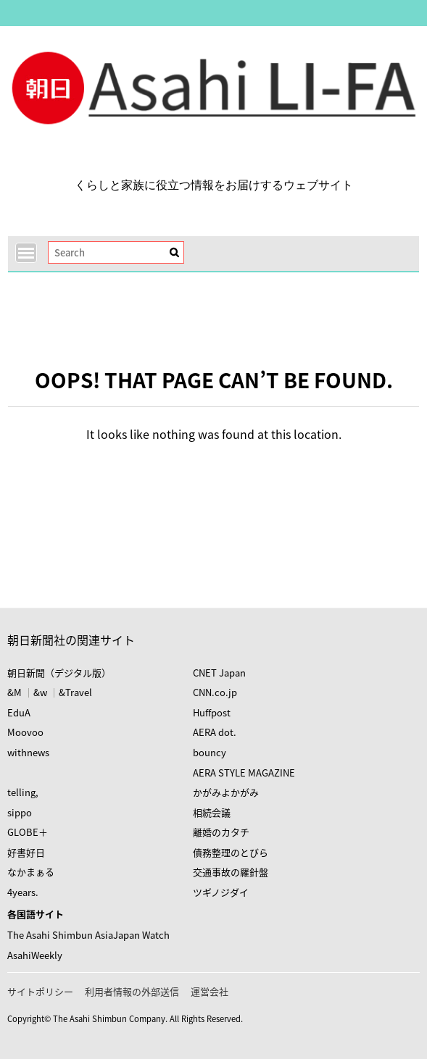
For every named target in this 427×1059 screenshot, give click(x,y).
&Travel (75, 692)
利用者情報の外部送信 (132, 991)
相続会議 (212, 812)
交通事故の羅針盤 (230, 872)
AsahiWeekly (34, 955)
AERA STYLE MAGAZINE (244, 772)
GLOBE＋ (27, 832)
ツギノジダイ (221, 892)
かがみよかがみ (226, 792)
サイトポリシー (40, 991)
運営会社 (209, 991)
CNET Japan (219, 672)
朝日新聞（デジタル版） (59, 672)
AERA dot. (214, 732)
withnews (28, 752)
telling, (22, 792)
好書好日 (26, 852)
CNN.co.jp (215, 692)
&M (14, 692)
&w (40, 692)
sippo (19, 812)
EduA (18, 712)
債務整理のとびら (230, 852)
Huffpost (212, 712)
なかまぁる (30, 872)
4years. (22, 892)
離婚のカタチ (221, 832)
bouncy (209, 752)
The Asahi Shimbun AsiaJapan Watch (88, 935)
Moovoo (25, 732)
